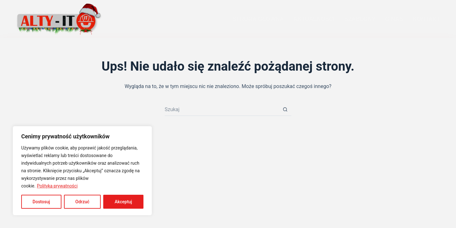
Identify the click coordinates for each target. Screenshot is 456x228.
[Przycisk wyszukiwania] (285, 109)
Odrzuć (82, 201)
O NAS (394, 19)
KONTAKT (426, 19)
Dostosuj (41, 201)
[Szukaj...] (222, 109)
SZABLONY (360, 19)
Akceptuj (123, 201)
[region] (82, 170)
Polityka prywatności (57, 185)
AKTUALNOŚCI (314, 19)
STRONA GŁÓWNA (258, 19)
